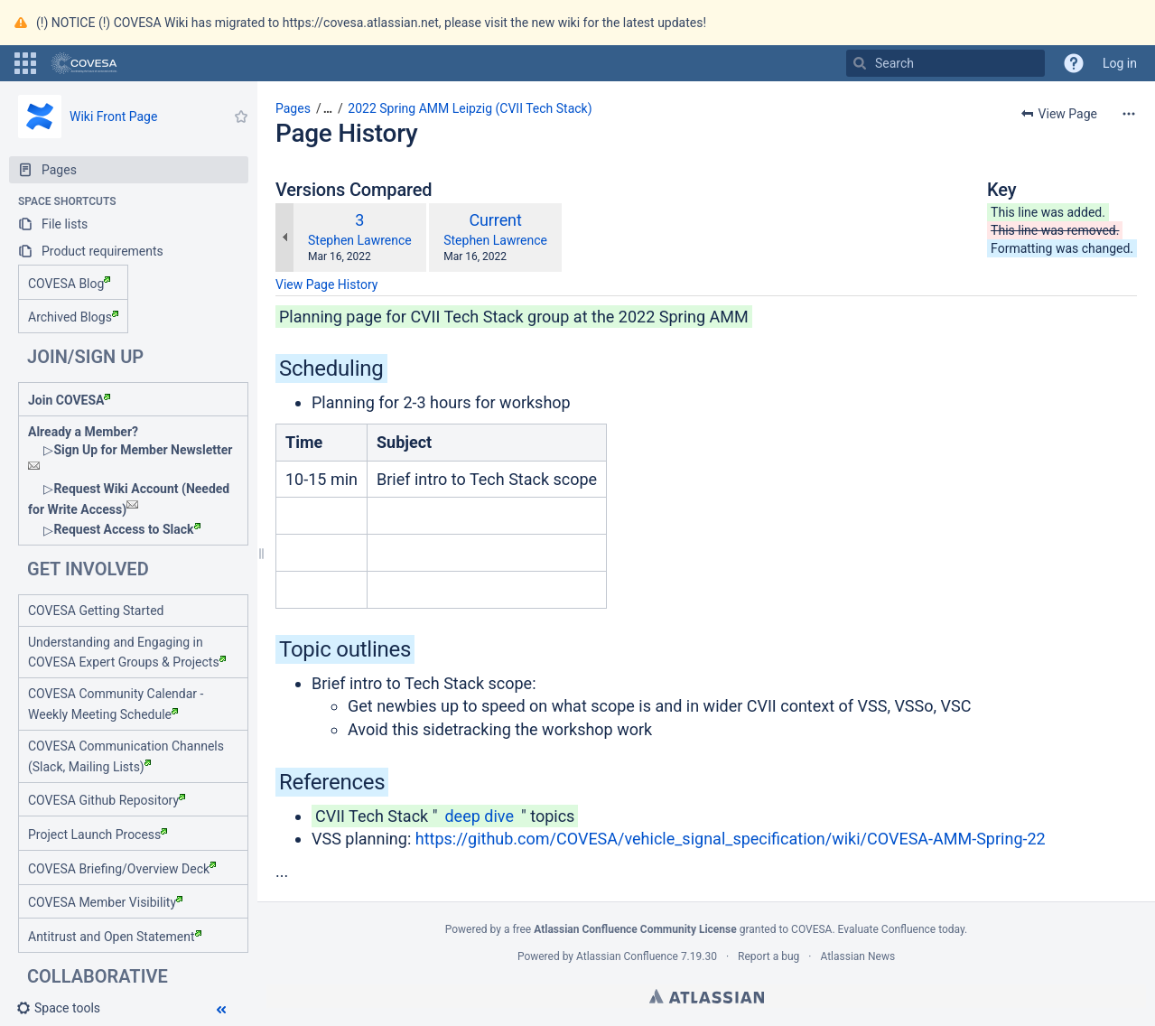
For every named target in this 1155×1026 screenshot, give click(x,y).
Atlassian (706, 996)
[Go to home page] (84, 63)
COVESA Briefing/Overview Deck (122, 869)
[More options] (1129, 113)
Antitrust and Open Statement (114, 936)
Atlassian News (857, 956)
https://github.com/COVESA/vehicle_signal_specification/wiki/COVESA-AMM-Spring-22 (730, 838)
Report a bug (768, 956)
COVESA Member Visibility (105, 902)
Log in (1120, 63)
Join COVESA (69, 400)
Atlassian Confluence (627, 956)
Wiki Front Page (113, 116)
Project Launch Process (97, 834)
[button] (25, 63)
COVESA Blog (69, 283)
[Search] (859, 63)
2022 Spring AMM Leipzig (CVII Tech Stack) (469, 108)
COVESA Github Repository (106, 800)
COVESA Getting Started (95, 610)
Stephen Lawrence (360, 240)
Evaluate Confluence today (901, 929)
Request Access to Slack (126, 529)
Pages (293, 108)
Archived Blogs (73, 317)
